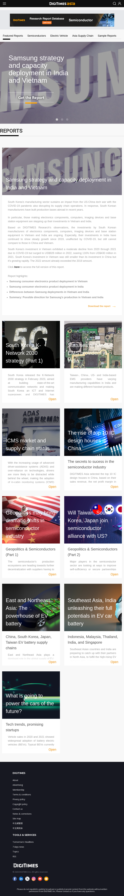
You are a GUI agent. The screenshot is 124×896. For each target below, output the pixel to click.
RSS (14, 856)
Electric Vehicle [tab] (59, 35)
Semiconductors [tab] (36, 35)
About (15, 780)
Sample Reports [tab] (107, 35)
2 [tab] (62, 119)
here (17, 267)
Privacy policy (19, 799)
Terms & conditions (22, 794)
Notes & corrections (22, 813)
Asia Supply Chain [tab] (82, 35)
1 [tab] (57, 119)
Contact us (18, 809)
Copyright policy (20, 804)
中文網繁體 (18, 823)
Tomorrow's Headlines (23, 842)
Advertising (18, 785)
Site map (17, 818)
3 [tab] (67, 119)
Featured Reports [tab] (6, 35)
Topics (16, 851)
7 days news (18, 846)
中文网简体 (18, 828)
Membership (18, 789)
